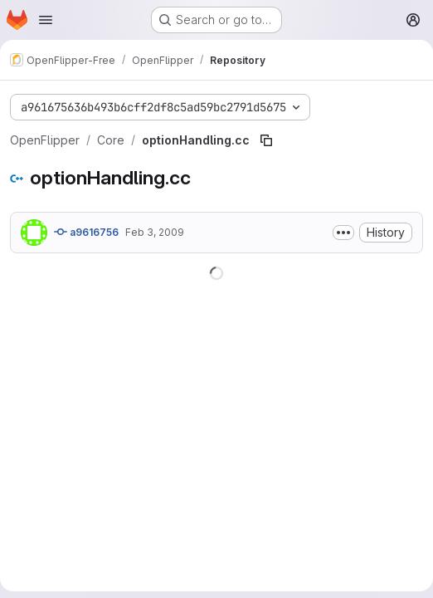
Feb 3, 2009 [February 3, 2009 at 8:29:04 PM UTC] (154, 232)
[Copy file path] (266, 140)
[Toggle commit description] (343, 232)
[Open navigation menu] (45, 20)
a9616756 (86, 231)
